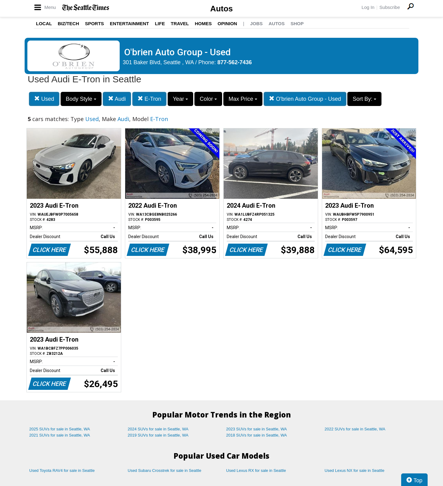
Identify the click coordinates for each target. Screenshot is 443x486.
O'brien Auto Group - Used (305, 99)
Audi (117, 99)
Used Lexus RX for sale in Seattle (256, 470)
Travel (180, 23)
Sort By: (364, 99)
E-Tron (149, 99)
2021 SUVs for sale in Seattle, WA (59, 435)
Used (44, 99)
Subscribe (389, 7)
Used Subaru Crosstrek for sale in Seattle (164, 470)
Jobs (256, 23)
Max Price (243, 99)
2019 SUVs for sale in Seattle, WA (158, 435)
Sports (94, 23)
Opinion (227, 23)
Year (180, 99)
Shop (297, 23)
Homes (203, 23)
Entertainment (129, 23)
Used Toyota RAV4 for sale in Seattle (62, 470)
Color (208, 99)
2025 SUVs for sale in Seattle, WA (59, 429)
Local (44, 23)
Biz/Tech (68, 23)
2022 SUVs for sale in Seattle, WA (355, 429)
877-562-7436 (235, 62)
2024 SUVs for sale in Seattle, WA (158, 429)
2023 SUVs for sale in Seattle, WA (256, 429)
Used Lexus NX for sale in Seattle (354, 470)
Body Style (81, 99)
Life (160, 23)
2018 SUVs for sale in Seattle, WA (256, 435)
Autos (221, 8)
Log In (367, 7)
